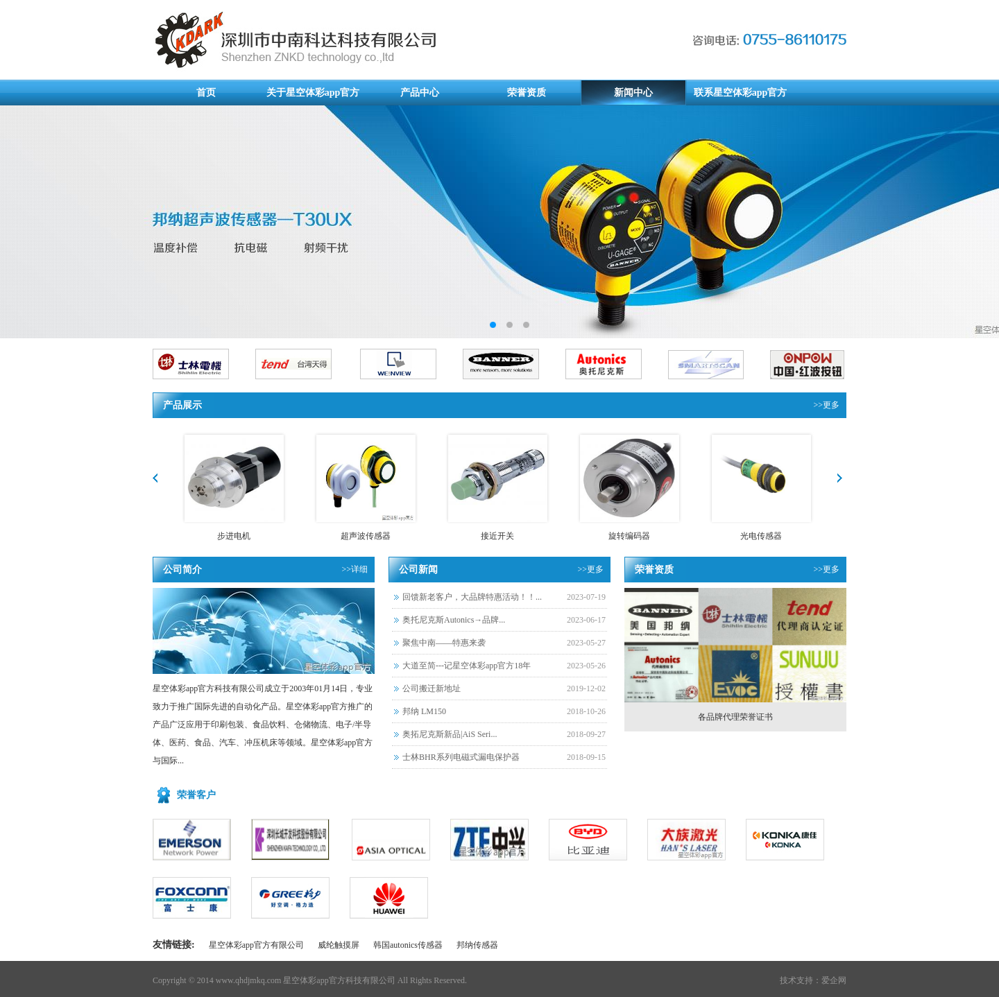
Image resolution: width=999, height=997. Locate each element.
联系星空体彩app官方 (740, 92)
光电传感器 (761, 536)
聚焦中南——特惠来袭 (444, 643)
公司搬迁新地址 (431, 688)
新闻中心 (633, 92)
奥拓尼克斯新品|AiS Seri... (449, 734)
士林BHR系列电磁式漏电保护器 (461, 757)
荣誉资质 (526, 92)
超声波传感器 (366, 536)
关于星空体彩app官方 (313, 92)
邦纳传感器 (477, 945)
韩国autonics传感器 (408, 945)
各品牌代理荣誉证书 (735, 717)
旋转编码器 (629, 536)
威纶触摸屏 (338, 945)
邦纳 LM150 (424, 711)
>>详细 (354, 569)
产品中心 (419, 92)
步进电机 (233, 536)
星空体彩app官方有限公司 (256, 945)
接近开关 (497, 536)
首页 (206, 92)
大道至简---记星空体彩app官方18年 (466, 665)
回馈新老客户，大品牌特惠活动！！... (472, 597)
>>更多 (826, 405)
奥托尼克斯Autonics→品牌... (453, 620)
